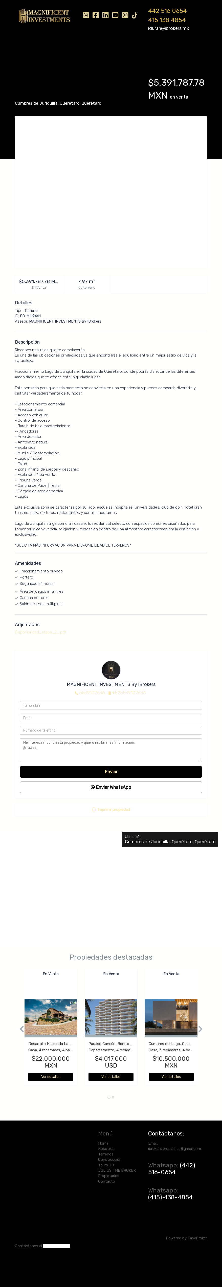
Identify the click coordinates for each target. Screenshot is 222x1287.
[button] (20, 1029)
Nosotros (48, 47)
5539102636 (92, 693)
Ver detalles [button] (50, 1077)
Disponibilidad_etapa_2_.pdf (40, 632)
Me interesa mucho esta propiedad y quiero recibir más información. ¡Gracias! (111, 750)
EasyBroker (197, 1238)
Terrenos (72, 47)
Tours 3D (126, 47)
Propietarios (33, 60)
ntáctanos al (31, 1246)
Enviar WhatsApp (111, 787)
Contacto (60, 60)
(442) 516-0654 (171, 1169)
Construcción (99, 47)
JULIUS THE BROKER (160, 47)
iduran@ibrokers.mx (168, 28)
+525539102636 (129, 693)
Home (28, 47)
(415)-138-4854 (170, 1197)
